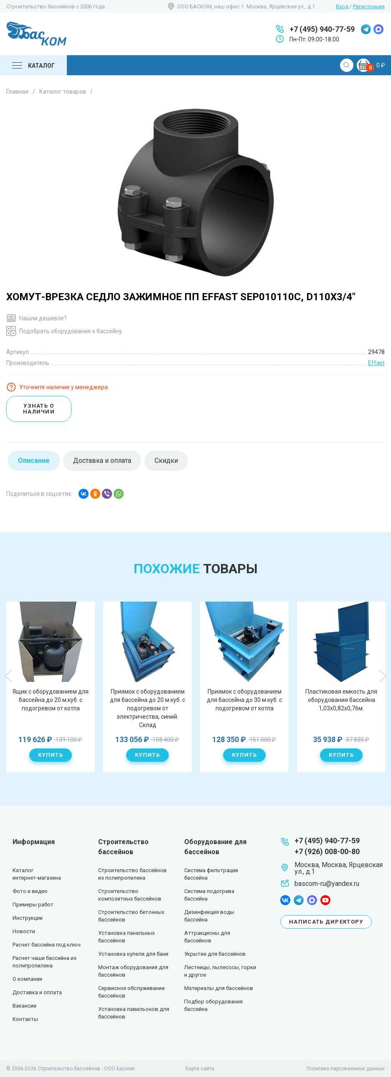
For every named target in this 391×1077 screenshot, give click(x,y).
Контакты (25, 1019)
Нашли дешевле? (43, 318)
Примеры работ (33, 904)
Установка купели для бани (133, 954)
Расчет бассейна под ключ (47, 945)
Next (382, 676)
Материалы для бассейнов (218, 988)
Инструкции (28, 918)
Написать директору (326, 922)
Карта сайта (199, 1069)
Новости (24, 931)
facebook (285, 900)
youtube (325, 900)
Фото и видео (30, 891)
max (378, 29)
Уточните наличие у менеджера (63, 387)
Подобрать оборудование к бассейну (70, 331)
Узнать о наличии (39, 409)
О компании (27, 979)
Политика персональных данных (346, 1069)
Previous (8, 676)
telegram (366, 29)
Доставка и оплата (37, 992)
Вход (342, 6)
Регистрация (369, 6)
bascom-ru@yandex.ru (327, 884)
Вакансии (24, 1006)
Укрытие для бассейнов (215, 954)
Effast (376, 363)
